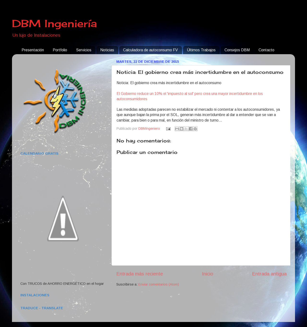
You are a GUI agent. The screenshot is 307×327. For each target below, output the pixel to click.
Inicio (207, 273)
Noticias (107, 50)
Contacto (266, 50)
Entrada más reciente (139, 273)
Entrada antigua (269, 273)
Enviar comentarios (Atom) (158, 284)
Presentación (33, 50)
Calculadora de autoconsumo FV (150, 50)
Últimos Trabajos (201, 50)
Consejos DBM (237, 50)
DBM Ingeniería (54, 23)
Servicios (83, 50)
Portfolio (60, 50)
